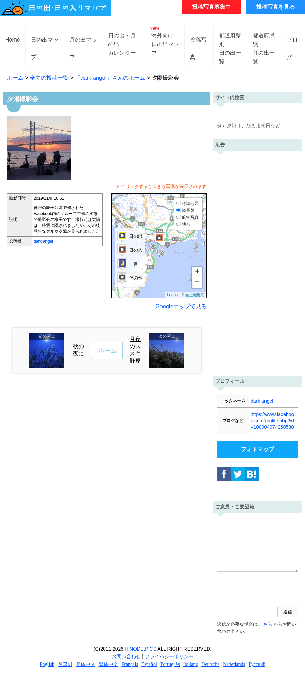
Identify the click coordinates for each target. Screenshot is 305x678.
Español (149, 664)
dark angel (43, 241)
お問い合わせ (126, 656)
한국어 (65, 664)
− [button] (197, 282)
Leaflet (172, 295)
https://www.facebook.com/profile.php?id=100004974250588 (272, 421)
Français (129, 664)
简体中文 (85, 664)
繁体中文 (108, 664)
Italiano (190, 664)
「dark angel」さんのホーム (110, 78)
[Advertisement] (257, 261)
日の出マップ (45, 45)
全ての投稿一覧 (49, 78)
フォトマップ (257, 449)
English (47, 664)
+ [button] (197, 272)
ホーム (15, 78)
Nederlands (234, 664)
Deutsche (210, 664)
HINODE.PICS (140, 649)
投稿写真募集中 (211, 7)
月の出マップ (83, 45)
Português (170, 664)
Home (12, 40)
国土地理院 (194, 295)
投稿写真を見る (275, 7)
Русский (257, 664)
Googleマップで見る (181, 306)
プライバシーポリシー (169, 656)
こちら (265, 624)
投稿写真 (198, 45)
